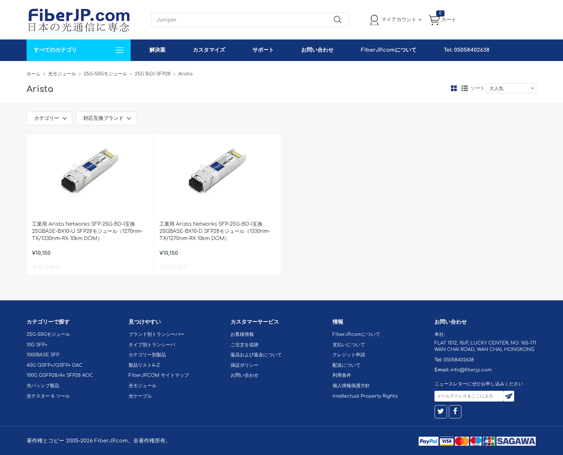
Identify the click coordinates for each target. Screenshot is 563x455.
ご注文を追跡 (245, 344)
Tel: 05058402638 (466, 50)
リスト (464, 88)
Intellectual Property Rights (364, 396)
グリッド (454, 88)
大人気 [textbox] (496, 88)
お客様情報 (242, 334)
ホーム (34, 73)
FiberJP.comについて (388, 50)
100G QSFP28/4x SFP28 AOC (60, 375)
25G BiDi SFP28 (153, 73)
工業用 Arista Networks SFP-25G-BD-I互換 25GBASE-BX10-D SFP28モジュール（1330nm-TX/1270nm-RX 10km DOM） (214, 231)
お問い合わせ (317, 50)
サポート (263, 50)
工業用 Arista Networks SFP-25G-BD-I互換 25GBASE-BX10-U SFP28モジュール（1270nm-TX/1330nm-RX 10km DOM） (87, 231)
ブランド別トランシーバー (157, 334)
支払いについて (348, 344)
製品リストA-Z (144, 365)
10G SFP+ (37, 344)
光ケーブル (140, 396)
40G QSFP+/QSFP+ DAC (55, 365)
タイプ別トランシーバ (152, 344)
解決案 (157, 50)
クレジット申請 (348, 354)
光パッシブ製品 (43, 385)
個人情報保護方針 (351, 385)
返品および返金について (256, 354)
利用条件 (341, 375)
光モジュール (62, 73)
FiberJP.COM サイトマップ (159, 375)
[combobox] (511, 88)
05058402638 (458, 359)
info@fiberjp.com (471, 369)
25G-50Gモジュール (105, 73)
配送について (346, 365)
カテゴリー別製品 (147, 354)
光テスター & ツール (48, 396)
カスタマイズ (209, 50)
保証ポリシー (245, 365)
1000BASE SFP (43, 354)
